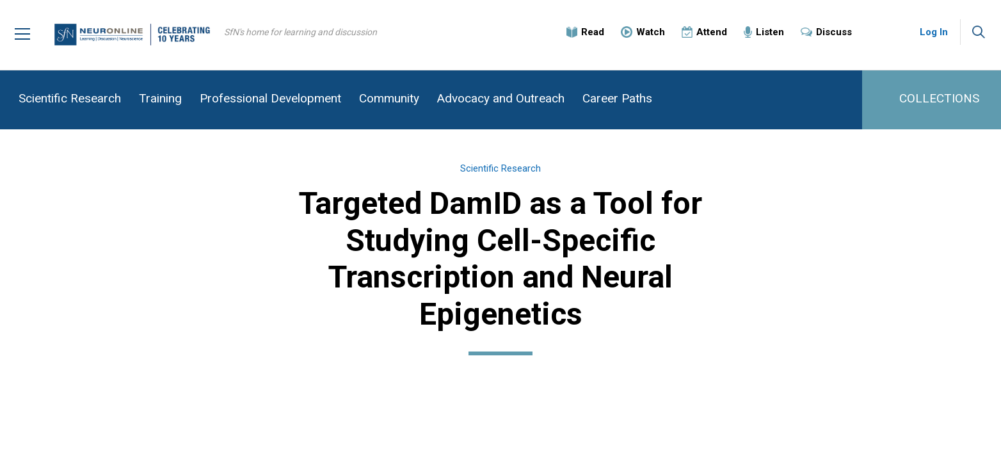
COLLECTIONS (939, 98)
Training (160, 98)
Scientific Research (70, 98)
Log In (934, 32)
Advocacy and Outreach (501, 98)
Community (389, 98)
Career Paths (617, 98)
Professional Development (270, 98)
